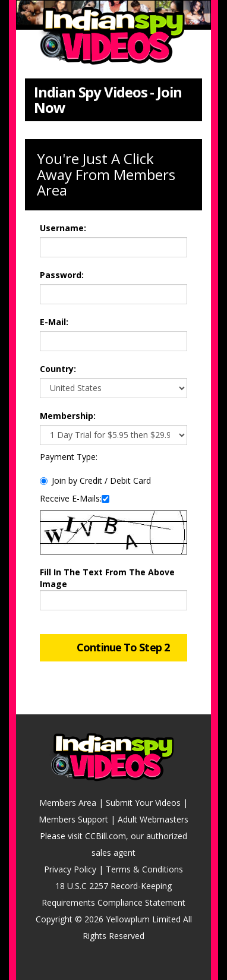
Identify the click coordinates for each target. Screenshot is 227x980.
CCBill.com (105, 836)
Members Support (73, 819)
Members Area (67, 802)
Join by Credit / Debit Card (95, 480)
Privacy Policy (70, 869)
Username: (63, 228)
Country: (58, 368)
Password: (62, 275)
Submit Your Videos (143, 802)
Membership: (68, 415)
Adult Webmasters (153, 819)
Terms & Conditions (144, 869)
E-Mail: (54, 321)
